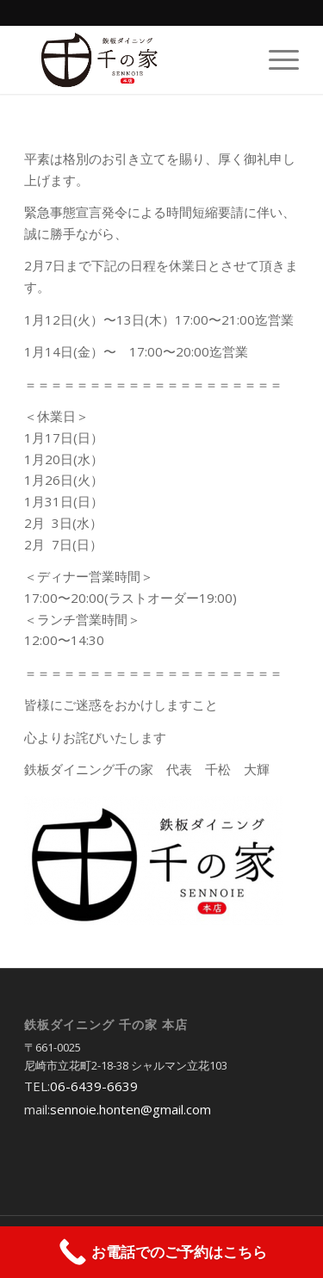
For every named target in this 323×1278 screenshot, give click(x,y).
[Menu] (275, 59)
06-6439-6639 (94, 1086)
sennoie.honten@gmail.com (130, 1109)
